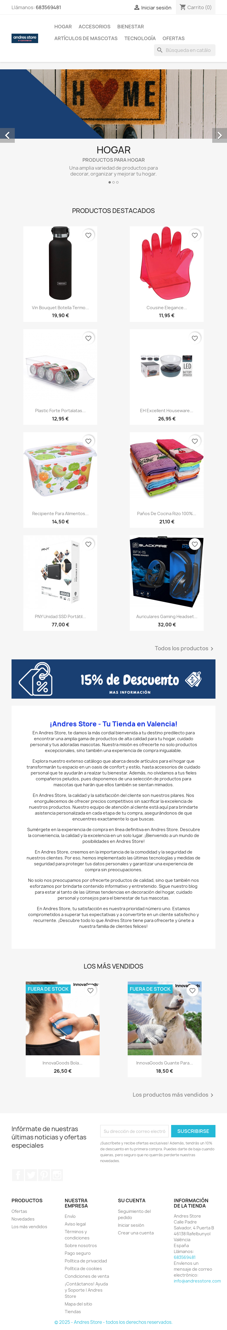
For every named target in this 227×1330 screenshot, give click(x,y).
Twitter (31, 1175)
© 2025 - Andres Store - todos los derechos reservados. (113, 1322)
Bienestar (130, 26)
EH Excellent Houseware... (166, 410)
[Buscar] (184, 50)
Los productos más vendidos (174, 1095)
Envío (70, 1216)
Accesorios (95, 26)
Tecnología (140, 38)
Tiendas (73, 1311)
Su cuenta (131, 1200)
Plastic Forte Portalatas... (60, 410)
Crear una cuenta (136, 1233)
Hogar (63, 26)
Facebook (18, 1175)
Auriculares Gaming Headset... (166, 616)
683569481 (48, 7)
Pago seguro (78, 1253)
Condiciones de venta (87, 1276)
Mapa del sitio (78, 1304)
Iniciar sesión (131, 1225)
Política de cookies (83, 1268)
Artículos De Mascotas (86, 38)
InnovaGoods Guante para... (164, 1063)
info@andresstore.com (197, 1281)
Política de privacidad (86, 1261)
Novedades (23, 1219)
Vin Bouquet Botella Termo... (60, 307)
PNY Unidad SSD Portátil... (60, 616)
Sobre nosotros (81, 1245)
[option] (113, 129)
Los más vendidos (29, 1226)
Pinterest (44, 1175)
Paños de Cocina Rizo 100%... (166, 513)
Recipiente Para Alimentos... (60, 513)
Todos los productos (185, 648)
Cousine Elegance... (167, 307)
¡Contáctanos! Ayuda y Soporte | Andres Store (86, 1290)
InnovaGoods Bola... (62, 1063)
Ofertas (174, 38)
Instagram (57, 1175)
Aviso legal (75, 1224)
